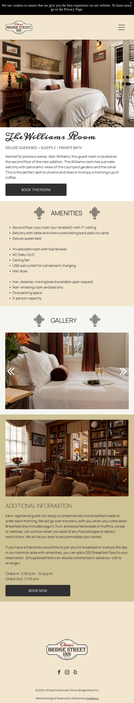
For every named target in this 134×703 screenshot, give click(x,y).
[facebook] (58, 673)
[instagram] (67, 673)
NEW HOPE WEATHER (67, 618)
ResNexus (92, 698)
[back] (11, 371)
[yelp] (75, 673)
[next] (123, 371)
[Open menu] (121, 27)
